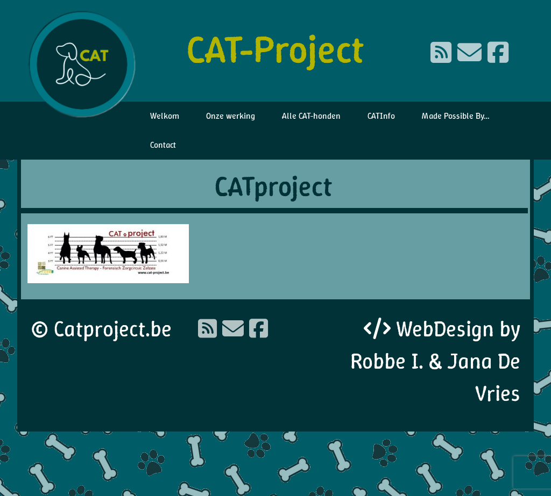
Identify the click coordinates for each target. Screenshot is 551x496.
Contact (163, 144)
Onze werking (230, 115)
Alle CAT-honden (311, 115)
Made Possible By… (456, 115)
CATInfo (381, 115)
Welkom (164, 115)
